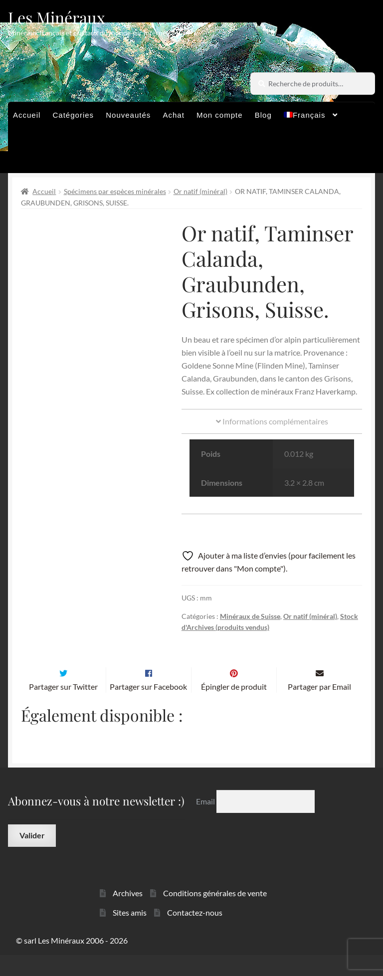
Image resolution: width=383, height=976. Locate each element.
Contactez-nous (194, 933)
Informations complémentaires (272, 421)
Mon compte (219, 115)
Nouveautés (128, 115)
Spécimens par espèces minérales (115, 191)
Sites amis (130, 933)
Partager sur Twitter (63, 707)
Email (206, 822)
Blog (263, 115)
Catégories (73, 115)
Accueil (26, 115)
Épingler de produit (234, 707)
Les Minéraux (56, 17)
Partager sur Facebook (148, 707)
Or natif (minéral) (200, 191)
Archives (128, 914)
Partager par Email (319, 707)
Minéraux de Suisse (250, 616)
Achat (173, 115)
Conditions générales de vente (215, 914)
